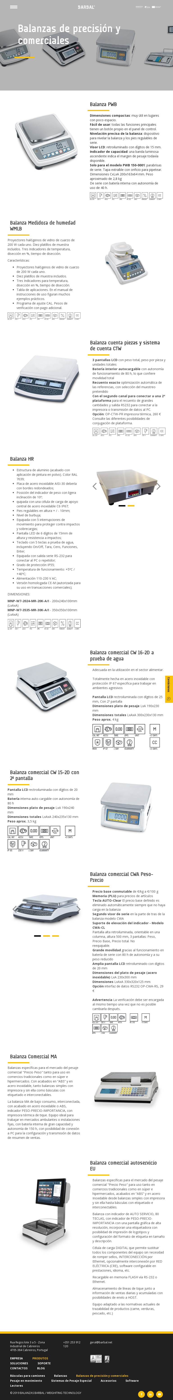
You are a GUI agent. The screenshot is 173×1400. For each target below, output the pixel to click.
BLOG (41, 1368)
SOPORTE (44, 1363)
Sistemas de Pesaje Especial (71, 1381)
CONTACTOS (18, 1368)
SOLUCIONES (19, 1363)
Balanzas (60, 1376)
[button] (103, 486)
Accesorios (108, 1381)
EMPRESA (16, 1358)
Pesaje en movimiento (26, 1381)
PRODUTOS (40, 1358)
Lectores (16, 1386)
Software (132, 1381)
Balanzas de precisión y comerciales (102, 1376)
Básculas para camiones (27, 1376)
